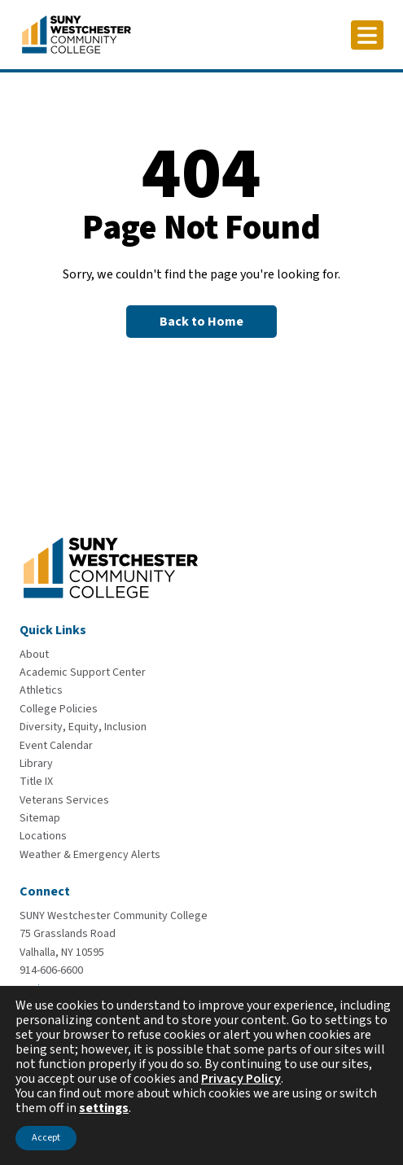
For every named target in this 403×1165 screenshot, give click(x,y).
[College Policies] (59, 709)
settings (104, 1108)
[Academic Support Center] (83, 672)
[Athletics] (41, 690)
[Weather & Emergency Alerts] (90, 855)
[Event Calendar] (56, 746)
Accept (46, 1138)
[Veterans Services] (64, 800)
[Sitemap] (40, 818)
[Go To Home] (77, 33)
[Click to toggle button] (367, 35)
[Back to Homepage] (201, 321)
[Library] (36, 763)
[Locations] (43, 836)
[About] (34, 654)
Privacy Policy (241, 1079)
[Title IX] (36, 781)
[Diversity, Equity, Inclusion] (83, 727)
